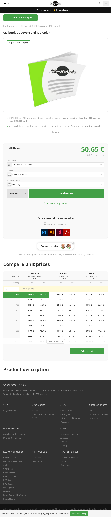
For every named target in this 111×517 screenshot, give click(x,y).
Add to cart (66, 193)
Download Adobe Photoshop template (44, 232)
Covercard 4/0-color (56, 224)
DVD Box (7, 480)
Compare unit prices (55, 203)
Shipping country (14, 180)
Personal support (63, 10)
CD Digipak (8, 469)
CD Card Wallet (9, 476)
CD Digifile (7, 465)
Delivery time (12, 161)
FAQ (37, 394)
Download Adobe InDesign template (59, 232)
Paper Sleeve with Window (14, 495)
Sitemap (63, 445)
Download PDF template (66, 232)
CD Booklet (26, 26)
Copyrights (65, 414)
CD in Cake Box (9, 457)
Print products (10, 26)
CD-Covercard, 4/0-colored (47, 26)
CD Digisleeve (9, 472)
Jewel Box (7, 491)
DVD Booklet (37, 461)
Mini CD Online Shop (12, 438)
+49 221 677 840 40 (27, 390)
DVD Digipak (8, 487)
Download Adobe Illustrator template (51, 232)
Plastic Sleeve (9, 499)
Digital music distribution (14, 434)
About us (64, 438)
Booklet (10, 170)
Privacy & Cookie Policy (70, 418)
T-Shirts (35, 410)
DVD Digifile (8, 484)
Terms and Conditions (69, 434)
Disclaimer (64, 422)
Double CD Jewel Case (12, 461)
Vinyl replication (10, 410)
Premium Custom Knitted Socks (43, 416)
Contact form (46, 390)
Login (99, 3)
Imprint (63, 441)
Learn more (63, 513)
